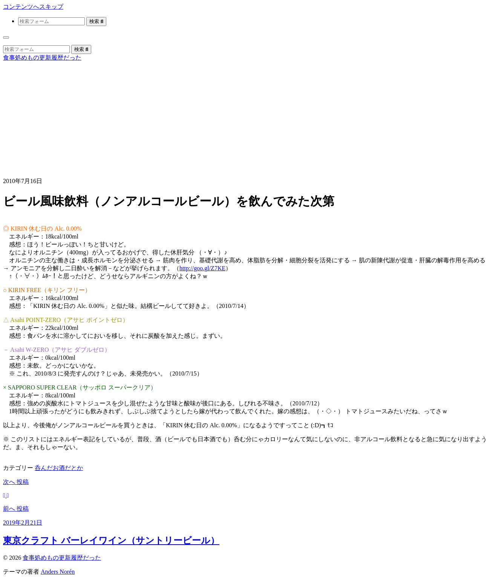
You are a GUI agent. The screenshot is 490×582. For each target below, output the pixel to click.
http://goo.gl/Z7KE (202, 268)
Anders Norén (58, 571)
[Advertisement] (245, 118)
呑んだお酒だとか (59, 468)
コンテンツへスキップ (33, 6)
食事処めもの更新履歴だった (42, 57)
